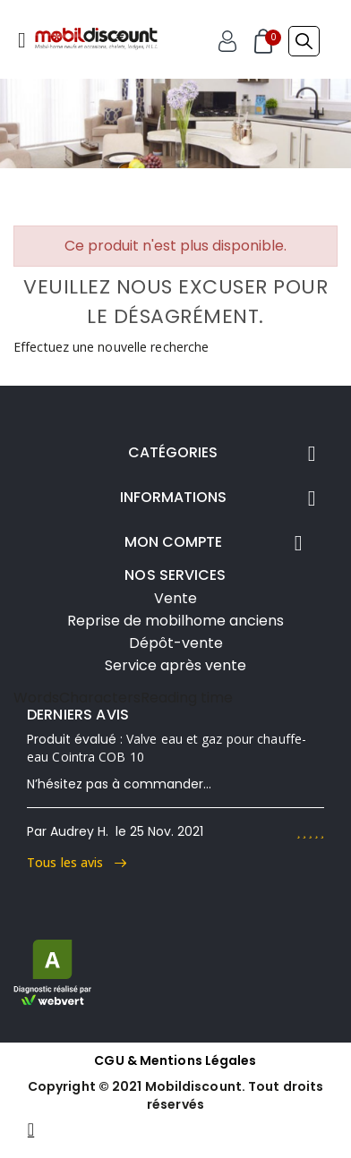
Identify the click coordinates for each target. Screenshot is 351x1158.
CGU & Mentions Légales (175, 1060)
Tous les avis (76, 862)
